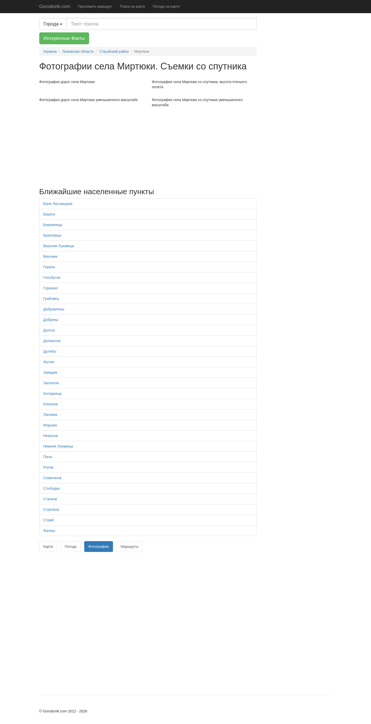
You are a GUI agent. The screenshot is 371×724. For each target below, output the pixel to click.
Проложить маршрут (95, 6)
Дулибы (49, 351)
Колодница (52, 393)
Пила (47, 457)
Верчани (50, 256)
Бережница (52, 225)
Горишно (50, 288)
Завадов (50, 372)
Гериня (49, 267)
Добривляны (53, 309)
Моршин (50, 425)
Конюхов (50, 404)
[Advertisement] (148, 146)
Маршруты (130, 546)
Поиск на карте (132, 6)
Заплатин (51, 383)
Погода (71, 546)
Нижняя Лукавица (58, 446)
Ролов (48, 467)
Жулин (48, 362)
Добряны (50, 320)
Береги (49, 214)
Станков (50, 499)
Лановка (50, 415)
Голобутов (51, 277)
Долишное (52, 341)
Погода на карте (166, 6)
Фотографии (98, 546)
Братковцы (52, 235)
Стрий (48, 520)
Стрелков (51, 509)
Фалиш (49, 531)
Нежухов (50, 436)
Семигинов (52, 478)
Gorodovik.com (54, 6)
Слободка (51, 488)
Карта (48, 546)
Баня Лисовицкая (57, 204)
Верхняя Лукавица (58, 246)
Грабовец (51, 299)
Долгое (49, 330)
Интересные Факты (64, 38)
